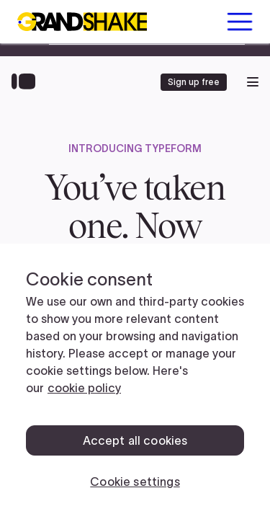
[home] (82, 21)
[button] (240, 22)
